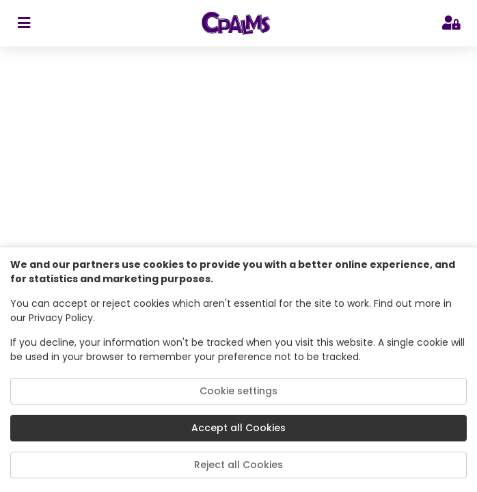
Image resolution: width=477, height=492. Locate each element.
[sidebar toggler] (24, 23)
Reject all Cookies (238, 465)
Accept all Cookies (238, 428)
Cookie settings (238, 391)
